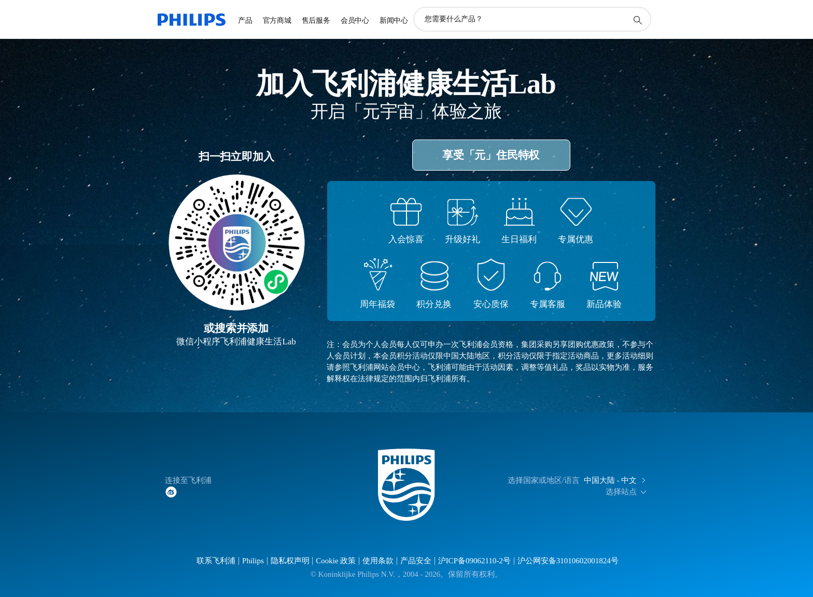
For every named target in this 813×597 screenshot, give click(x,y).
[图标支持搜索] (637, 19)
